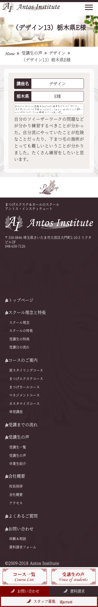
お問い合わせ (28, 591)
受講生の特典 (19, 339)
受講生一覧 (17, 447)
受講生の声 (31, 53)
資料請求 (77, 591)
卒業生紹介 (17, 463)
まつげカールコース (24, 386)
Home (9, 53)
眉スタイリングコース (26, 370)
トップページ (19, 300)
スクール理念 (19, 322)
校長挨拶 (16, 486)
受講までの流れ (21, 425)
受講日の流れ (19, 347)
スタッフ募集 (52, 602)
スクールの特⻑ (21, 330)
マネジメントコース (24, 395)
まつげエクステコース (26, 378)
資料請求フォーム (22, 547)
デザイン (57, 53)
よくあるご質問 (21, 516)
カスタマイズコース (24, 403)
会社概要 (16, 494)
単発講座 (16, 411)
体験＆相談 (17, 538)
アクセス (16, 503)
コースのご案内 (21, 360)
